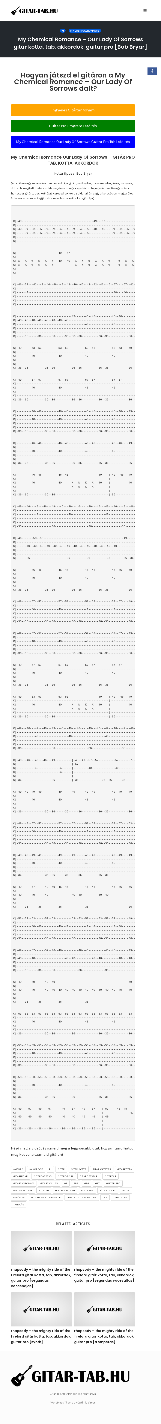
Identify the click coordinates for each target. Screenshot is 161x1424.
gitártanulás (49, 1183)
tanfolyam (120, 1197)
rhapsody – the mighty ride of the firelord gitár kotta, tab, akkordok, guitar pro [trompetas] (104, 1336)
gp (65, 1183)
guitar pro (113, 1183)
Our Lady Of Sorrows (81, 1197)
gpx (97, 1183)
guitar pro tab (23, 1190)
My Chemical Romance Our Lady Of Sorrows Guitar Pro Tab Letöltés (73, 141)
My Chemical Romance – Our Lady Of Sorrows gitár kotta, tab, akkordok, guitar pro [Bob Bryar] (80, 43)
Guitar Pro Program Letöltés (73, 126)
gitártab (110, 1176)
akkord (18, 1169)
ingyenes (87, 1190)
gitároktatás (43, 1176)
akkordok (36, 1169)
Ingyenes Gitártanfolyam (73, 110)
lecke (125, 1190)
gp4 (86, 1183)
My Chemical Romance (84, 30)
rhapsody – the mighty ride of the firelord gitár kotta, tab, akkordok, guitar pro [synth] (41, 1336)
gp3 (76, 1183)
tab (105, 1197)
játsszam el (108, 1190)
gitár (61, 1169)
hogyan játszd (65, 1190)
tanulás (18, 1204)
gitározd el (65, 1176)
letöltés (19, 1197)
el (50, 1169)
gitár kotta (78, 1169)
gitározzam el (89, 1176)
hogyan (44, 1190)
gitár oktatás (101, 1169)
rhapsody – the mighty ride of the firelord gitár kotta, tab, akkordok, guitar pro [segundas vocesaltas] (104, 1275)
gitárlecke (20, 1176)
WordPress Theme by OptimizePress (73, 1402)
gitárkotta (124, 1169)
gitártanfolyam (23, 1183)
